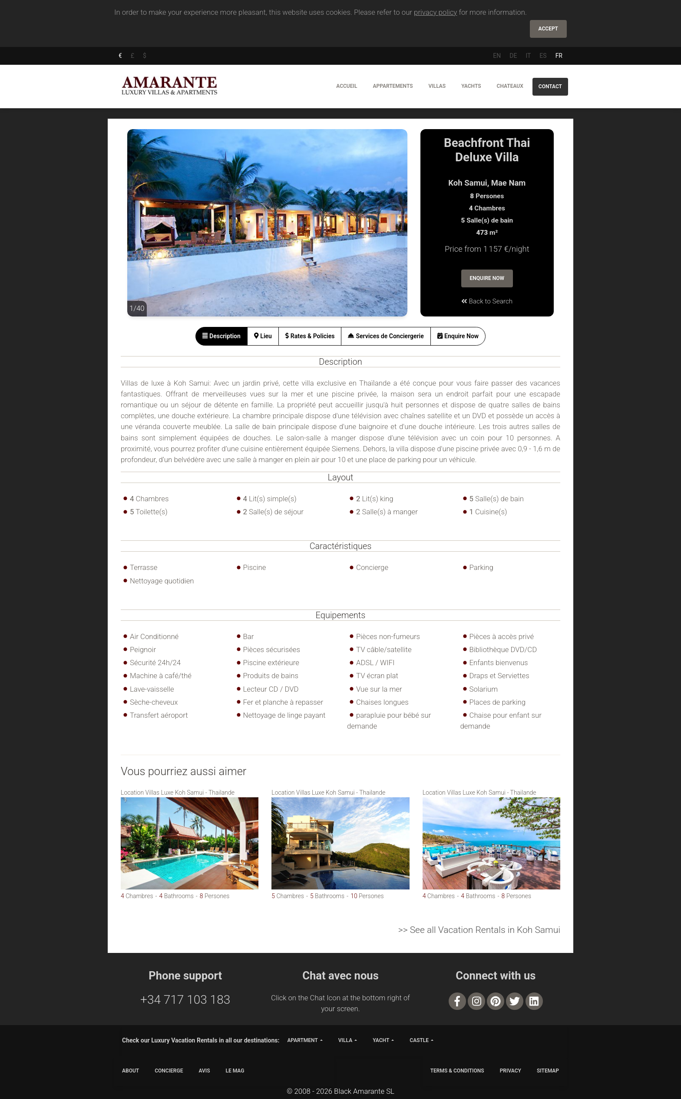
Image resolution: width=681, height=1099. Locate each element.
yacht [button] (381, 1040)
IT (528, 55)
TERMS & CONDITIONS (457, 1071)
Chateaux (510, 86)
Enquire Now (487, 278)
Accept (548, 29)
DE (513, 55)
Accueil (346, 86)
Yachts (471, 86)
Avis (204, 1071)
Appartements (393, 86)
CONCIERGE (169, 1071)
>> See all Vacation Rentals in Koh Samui (479, 930)
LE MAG (235, 1071)
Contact (550, 86)
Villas (437, 86)
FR (558, 55)
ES (542, 55)
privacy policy (435, 12)
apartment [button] (302, 1040)
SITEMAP (548, 1071)
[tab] (221, 336)
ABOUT (130, 1071)
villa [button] (345, 1040)
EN (497, 55)
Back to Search (486, 301)
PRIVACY (510, 1071)
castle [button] (419, 1040)
